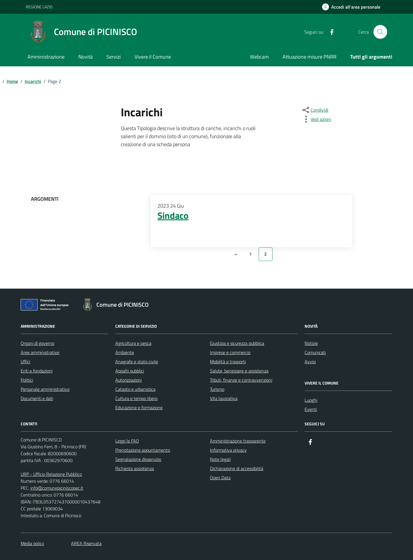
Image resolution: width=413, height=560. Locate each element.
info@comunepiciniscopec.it (56, 487)
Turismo (217, 389)
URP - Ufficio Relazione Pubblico (51, 474)
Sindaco (172, 215)
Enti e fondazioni (36, 370)
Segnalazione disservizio (138, 459)
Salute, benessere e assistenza (239, 370)
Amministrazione (46, 57)
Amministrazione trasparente (238, 440)
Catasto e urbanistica (135, 389)
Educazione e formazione (139, 407)
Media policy (32, 543)
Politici (27, 379)
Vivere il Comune (153, 57)
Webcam (259, 57)
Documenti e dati (37, 398)
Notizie (311, 343)
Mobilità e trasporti (228, 361)
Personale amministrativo (45, 389)
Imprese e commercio (230, 352)
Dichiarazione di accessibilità (236, 468)
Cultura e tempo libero (136, 398)
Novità (85, 57)
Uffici (25, 361)
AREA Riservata (86, 543)
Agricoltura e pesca (133, 343)
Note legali (220, 459)
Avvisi (310, 361)
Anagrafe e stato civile (136, 361)
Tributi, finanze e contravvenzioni (241, 379)
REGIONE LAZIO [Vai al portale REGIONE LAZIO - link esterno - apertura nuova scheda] (39, 7)
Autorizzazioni (128, 379)
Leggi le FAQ (127, 440)
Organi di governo (37, 343)
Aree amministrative (40, 352)
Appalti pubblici (129, 370)
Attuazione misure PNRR (309, 57)
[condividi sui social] (315, 110)
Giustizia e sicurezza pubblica (237, 343)
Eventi (311, 409)
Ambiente (124, 352)
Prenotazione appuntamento (142, 450)
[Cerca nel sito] (380, 32)
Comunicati (315, 352)
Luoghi (311, 400)
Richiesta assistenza (134, 468)
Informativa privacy (228, 450)
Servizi (113, 57)
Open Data (220, 477)
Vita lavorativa (223, 398)
